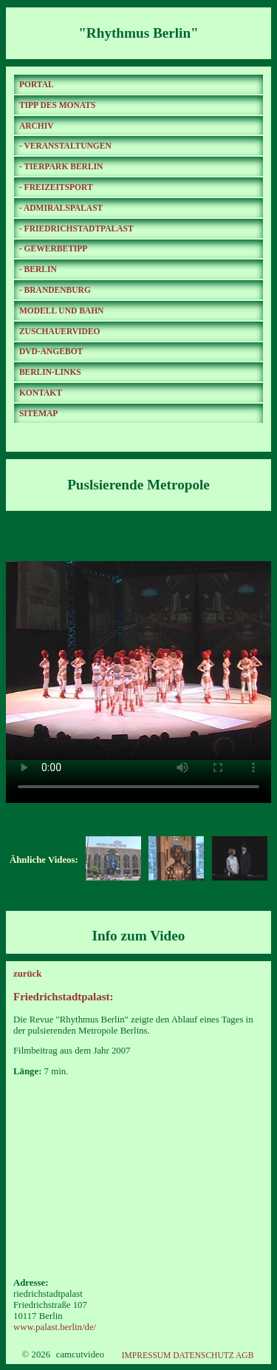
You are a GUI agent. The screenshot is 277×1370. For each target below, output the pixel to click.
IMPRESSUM (146, 1355)
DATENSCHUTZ (203, 1355)
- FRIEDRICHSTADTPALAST (76, 228)
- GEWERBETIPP (53, 248)
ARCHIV (36, 125)
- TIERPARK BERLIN (61, 166)
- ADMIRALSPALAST (61, 207)
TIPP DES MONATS (57, 105)
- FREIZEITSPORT (56, 187)
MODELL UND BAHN (61, 310)
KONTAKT (40, 392)
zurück (27, 974)
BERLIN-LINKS (50, 371)
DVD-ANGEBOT (51, 351)
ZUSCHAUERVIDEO (59, 331)
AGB (244, 1355)
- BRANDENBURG (55, 289)
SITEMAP (38, 413)
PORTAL (36, 84)
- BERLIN (38, 269)
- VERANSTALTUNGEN (65, 145)
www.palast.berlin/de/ (54, 1327)
